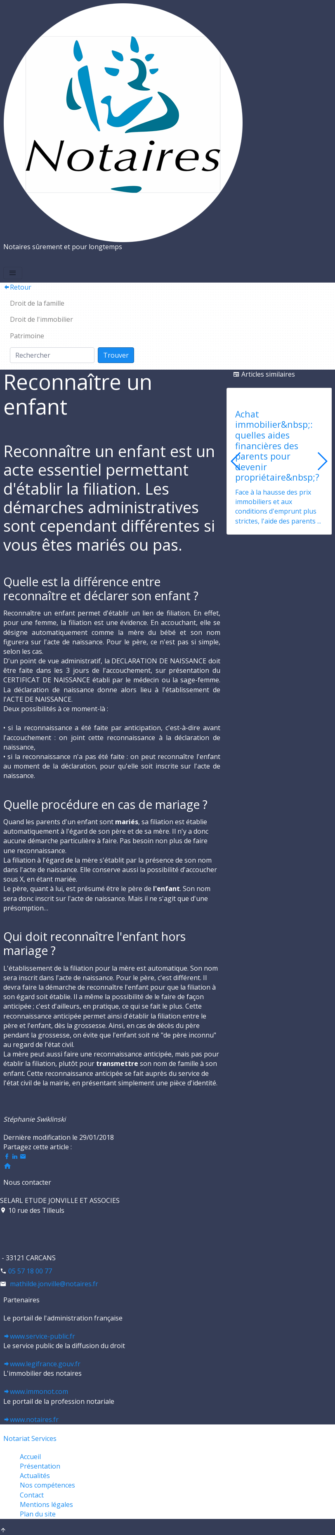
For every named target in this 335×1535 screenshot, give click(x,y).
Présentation (40, 1466)
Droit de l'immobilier (41, 319)
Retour (17, 287)
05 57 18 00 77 (30, 1271)
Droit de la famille (37, 303)
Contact (32, 1495)
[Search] (52, 355)
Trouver (116, 355)
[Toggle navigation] (12, 273)
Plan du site (38, 1513)
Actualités (35, 1475)
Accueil (30, 1456)
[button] (322, 461)
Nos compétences (47, 1485)
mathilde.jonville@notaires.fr (53, 1283)
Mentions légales (46, 1504)
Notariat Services (30, 1438)
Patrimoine (27, 335)
